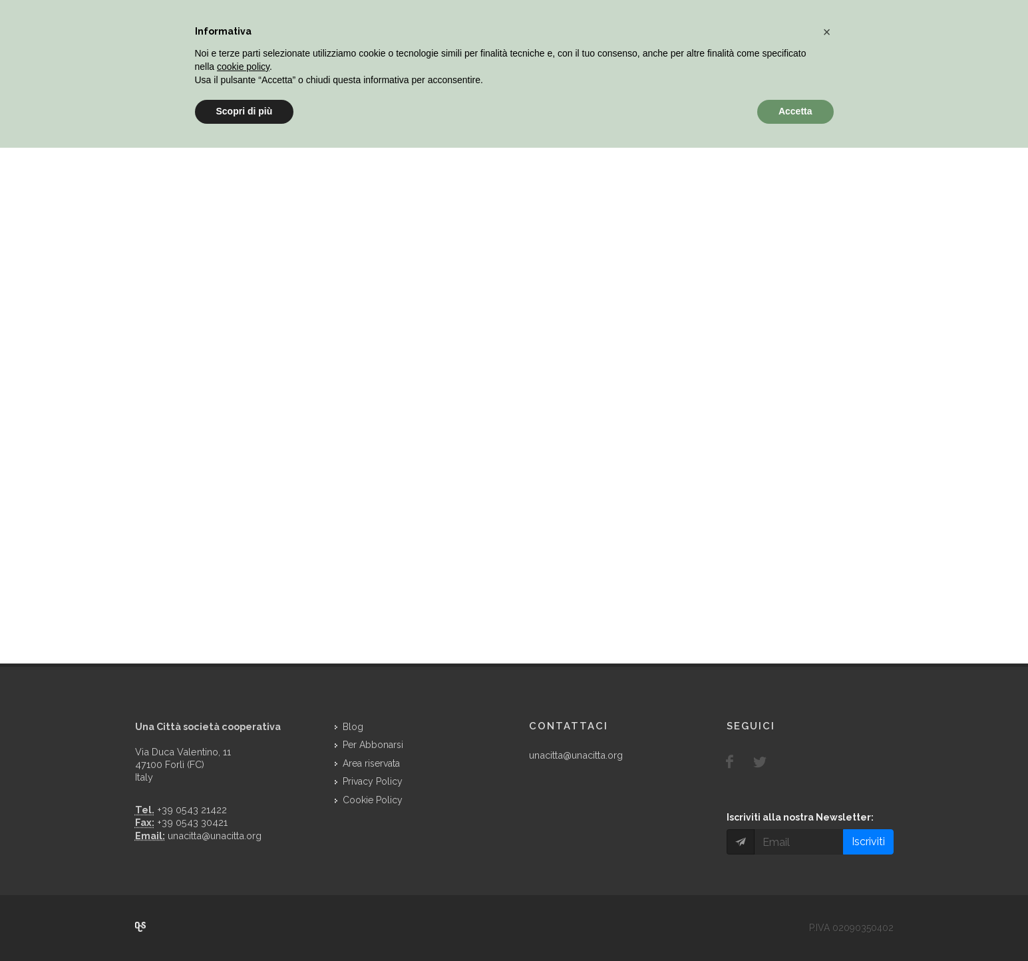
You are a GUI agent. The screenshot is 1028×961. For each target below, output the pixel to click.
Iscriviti (868, 841)
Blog (353, 726)
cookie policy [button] (243, 66)
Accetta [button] (795, 111)
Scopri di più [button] (244, 111)
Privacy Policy (373, 781)
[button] (827, 32)
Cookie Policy (373, 800)
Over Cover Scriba (140, 927)
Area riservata (371, 763)
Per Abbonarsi (373, 744)
